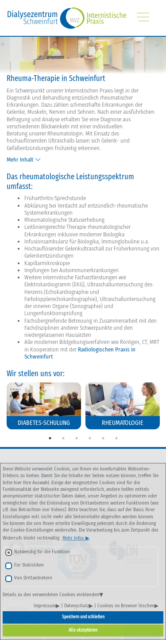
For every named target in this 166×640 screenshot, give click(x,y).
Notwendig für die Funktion (42, 552)
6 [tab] (116, 438)
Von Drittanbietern (33, 578)
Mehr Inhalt (20, 159)
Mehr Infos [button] (73, 538)
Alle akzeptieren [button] (83, 630)
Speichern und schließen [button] (83, 617)
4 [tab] (89, 438)
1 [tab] (50, 438)
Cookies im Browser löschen (125, 606)
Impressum (45, 606)
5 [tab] (103, 438)
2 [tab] (63, 438)
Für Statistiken (29, 565)
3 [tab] (76, 438)
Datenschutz (76, 606)
